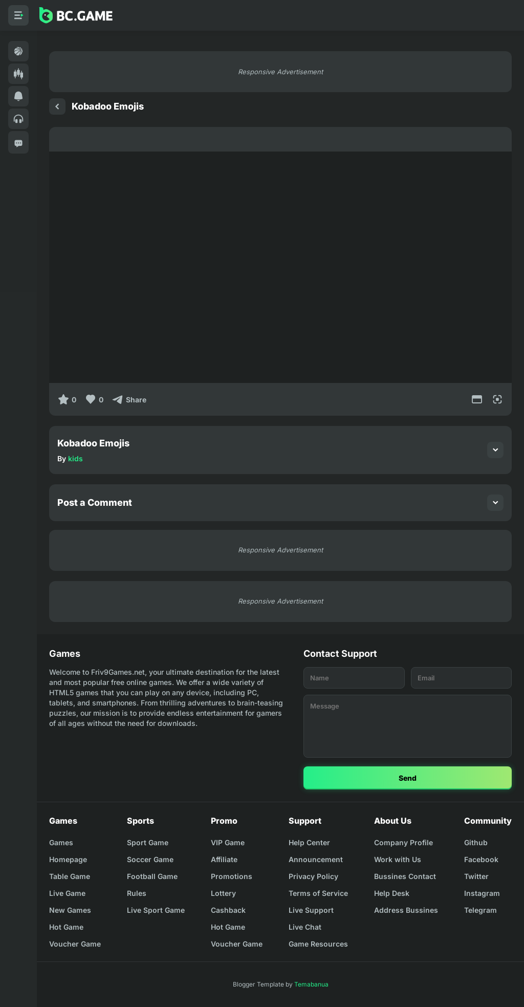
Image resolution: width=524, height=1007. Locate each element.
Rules (136, 893)
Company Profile (403, 842)
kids (75, 458)
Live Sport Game (156, 910)
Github (476, 842)
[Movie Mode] (477, 399)
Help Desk (391, 893)
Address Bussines (406, 910)
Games (61, 842)
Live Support (311, 910)
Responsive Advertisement (280, 72)
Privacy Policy (313, 876)
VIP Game (228, 842)
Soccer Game (150, 859)
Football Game (152, 876)
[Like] (93, 399)
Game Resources (318, 943)
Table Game (69, 876)
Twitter (476, 876)
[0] (66, 399)
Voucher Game (75, 943)
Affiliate (224, 859)
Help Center (309, 842)
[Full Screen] (497, 399)
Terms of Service (318, 893)
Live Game (67, 893)
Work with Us (397, 859)
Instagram (482, 893)
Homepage (68, 859)
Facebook (481, 859)
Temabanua (311, 984)
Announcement (316, 859)
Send (408, 778)
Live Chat (305, 927)
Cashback (228, 910)
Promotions (231, 876)
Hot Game (66, 927)
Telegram (480, 910)
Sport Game (147, 842)
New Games (70, 910)
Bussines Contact (405, 876)
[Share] (129, 399)
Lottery (223, 893)
